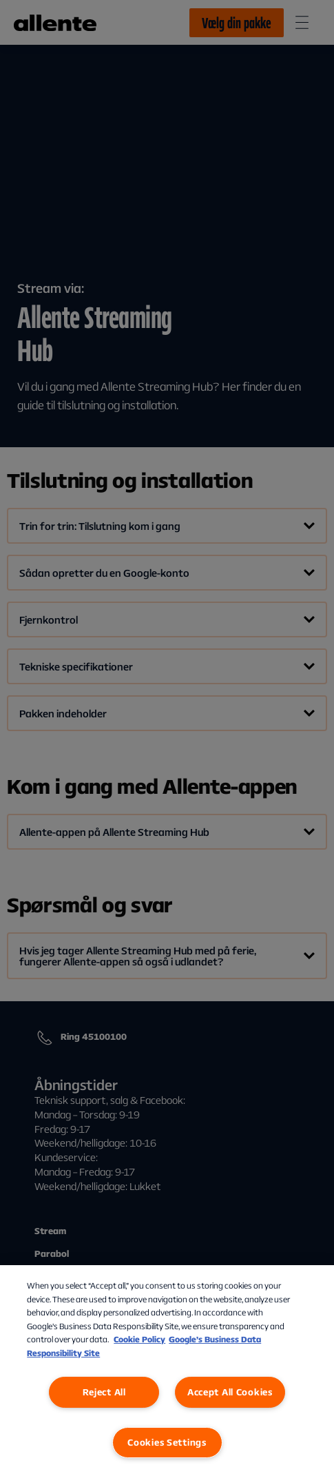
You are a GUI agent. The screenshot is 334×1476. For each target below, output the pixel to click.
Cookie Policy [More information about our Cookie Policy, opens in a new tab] (139, 1339)
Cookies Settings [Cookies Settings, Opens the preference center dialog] (167, 1442)
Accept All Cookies (230, 1391)
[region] (167, 1370)
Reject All (104, 1391)
